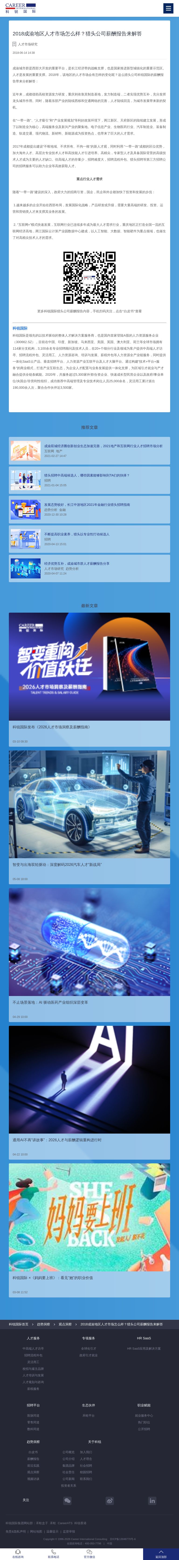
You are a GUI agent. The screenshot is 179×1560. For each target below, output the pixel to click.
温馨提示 (52, 1531)
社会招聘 (86, 1465)
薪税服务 (33, 1389)
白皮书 (33, 1452)
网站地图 (36, 1531)
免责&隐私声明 (16, 1531)
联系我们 (86, 1479)
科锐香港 (80, 1523)
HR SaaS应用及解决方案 (144, 1348)
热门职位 (144, 1422)
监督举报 (69, 1531)
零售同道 (33, 1422)
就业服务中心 (144, 1415)
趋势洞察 (43, 1324)
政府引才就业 (88, 1355)
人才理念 (86, 1459)
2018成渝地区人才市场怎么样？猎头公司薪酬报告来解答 (121, 1324)
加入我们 (86, 1452)
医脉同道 (33, 1415)
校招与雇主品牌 (33, 1369)
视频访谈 (33, 1479)
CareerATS (65, 1523)
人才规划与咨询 (33, 1382)
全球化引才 (88, 1348)
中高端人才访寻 (33, 1348)
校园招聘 (86, 1472)
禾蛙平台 (89, 1415)
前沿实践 (33, 1465)
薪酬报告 (33, 1459)
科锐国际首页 (18, 1324)
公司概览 (68, 1452)
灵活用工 (33, 1362)
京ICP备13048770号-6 (123, 1539)
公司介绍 (68, 1459)
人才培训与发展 (33, 1375)
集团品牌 (68, 1465)
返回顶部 (161, 1554)
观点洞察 (65, 1324)
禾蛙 (53, 1523)
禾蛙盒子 (42, 1523)
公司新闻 (68, 1479)
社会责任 (68, 1472)
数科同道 (33, 1429)
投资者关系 (68, 1485)
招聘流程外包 (33, 1355)
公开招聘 (144, 1429)
